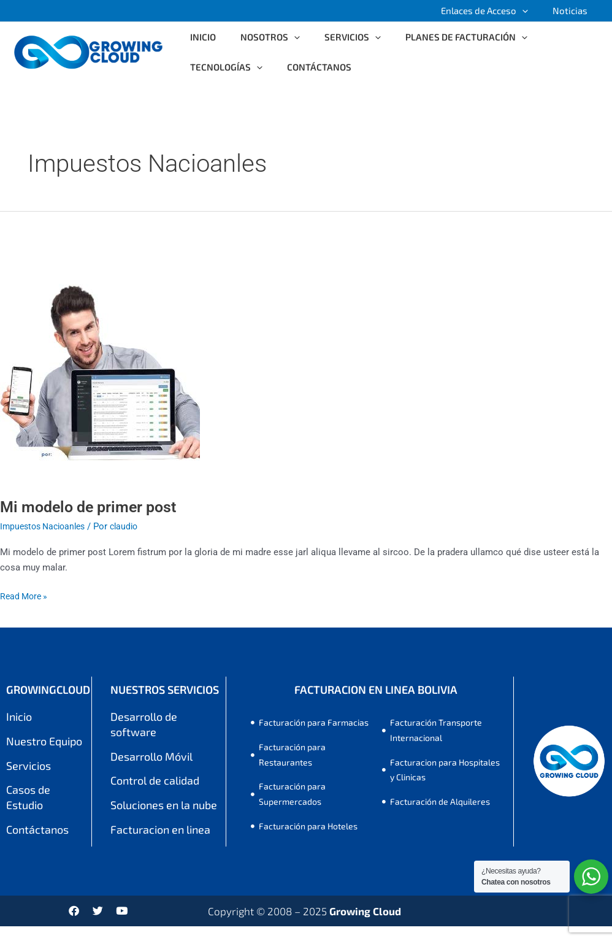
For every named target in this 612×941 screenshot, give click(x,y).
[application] (531, 10)
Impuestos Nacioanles (46, 526)
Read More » (25, 595)
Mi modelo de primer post (92, 506)
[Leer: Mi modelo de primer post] (100, 358)
